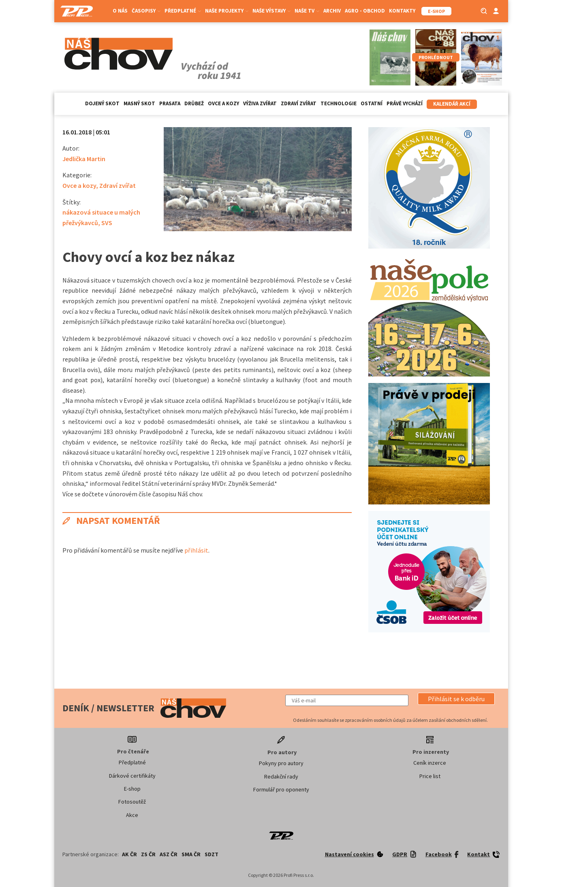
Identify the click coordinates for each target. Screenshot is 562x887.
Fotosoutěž (132, 801)
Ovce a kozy (223, 103)
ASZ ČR (168, 854)
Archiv (332, 10)
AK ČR (129, 854)
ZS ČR (148, 854)
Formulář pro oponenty (281, 789)
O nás (120, 10)
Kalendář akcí (451, 103)
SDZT (211, 854)
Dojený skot (102, 103)
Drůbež (194, 103)
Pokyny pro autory (281, 763)
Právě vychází (405, 103)
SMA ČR (191, 854)
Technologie (339, 103)
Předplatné (183, 10)
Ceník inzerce (429, 762)
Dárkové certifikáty (132, 775)
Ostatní (372, 103)
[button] (456, 699)
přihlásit (196, 550)
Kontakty (402, 10)
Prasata (169, 103)
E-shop (132, 788)
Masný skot (139, 103)
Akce (132, 815)
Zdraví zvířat (298, 103)
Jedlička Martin (83, 159)
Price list (429, 776)
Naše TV (307, 10)
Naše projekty (226, 10)
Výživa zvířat (260, 103)
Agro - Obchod (365, 10)
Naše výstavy (271, 10)
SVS (106, 223)
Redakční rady (281, 776)
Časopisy (146, 10)
